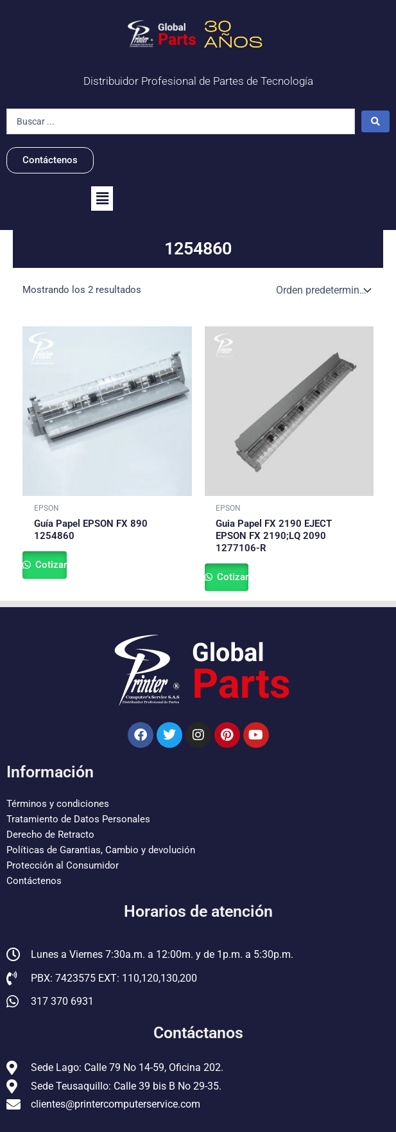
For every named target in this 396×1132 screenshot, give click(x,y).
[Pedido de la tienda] (322, 290)
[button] (102, 198)
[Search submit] (375, 121)
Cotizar (50, 564)
